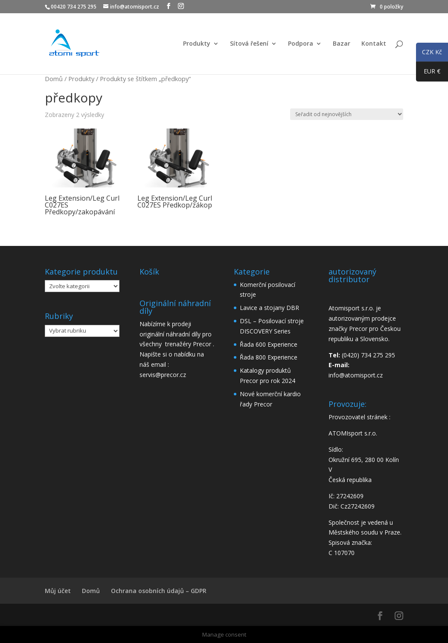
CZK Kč (429, 53)
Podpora (300, 44)
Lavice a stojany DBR (269, 308)
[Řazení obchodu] (346, 114)
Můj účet (58, 591)
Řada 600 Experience (268, 344)
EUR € (428, 73)
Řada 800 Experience (268, 357)
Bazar (341, 44)
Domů (54, 78)
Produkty (196, 44)
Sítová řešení (249, 44)
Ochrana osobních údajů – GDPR (159, 591)
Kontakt (373, 44)
